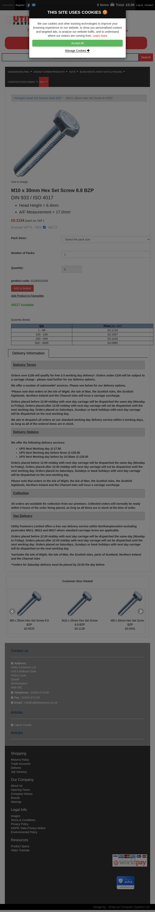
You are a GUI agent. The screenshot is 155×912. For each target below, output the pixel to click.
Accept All (77, 43)
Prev (12, 611)
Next (140, 611)
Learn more (100, 35)
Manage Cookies (77, 50)
